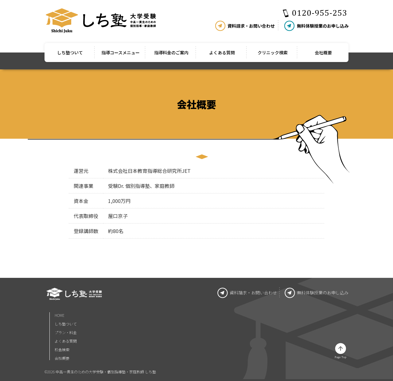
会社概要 (323, 52)
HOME (59, 315)
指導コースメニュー (120, 52)
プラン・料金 (66, 332)
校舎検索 (62, 349)
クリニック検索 (273, 52)
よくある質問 (222, 52)
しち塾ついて (70, 52)
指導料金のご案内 (171, 52)
